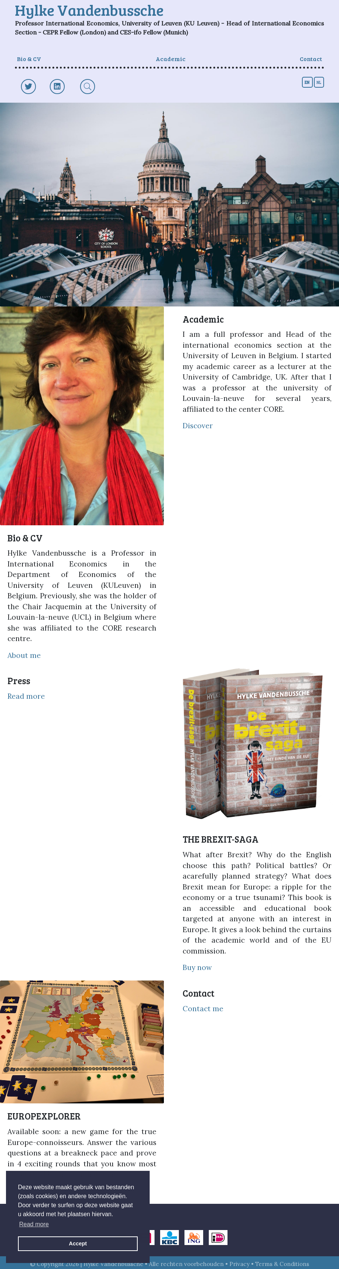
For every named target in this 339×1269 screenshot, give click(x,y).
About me (24, 655)
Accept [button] (78, 1244)
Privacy (239, 1264)
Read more (26, 696)
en (307, 82)
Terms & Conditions (282, 1264)
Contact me (203, 1008)
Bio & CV (29, 59)
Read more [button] (34, 1224)
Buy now (197, 967)
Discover (198, 425)
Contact (311, 59)
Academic (171, 59)
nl (319, 82)
